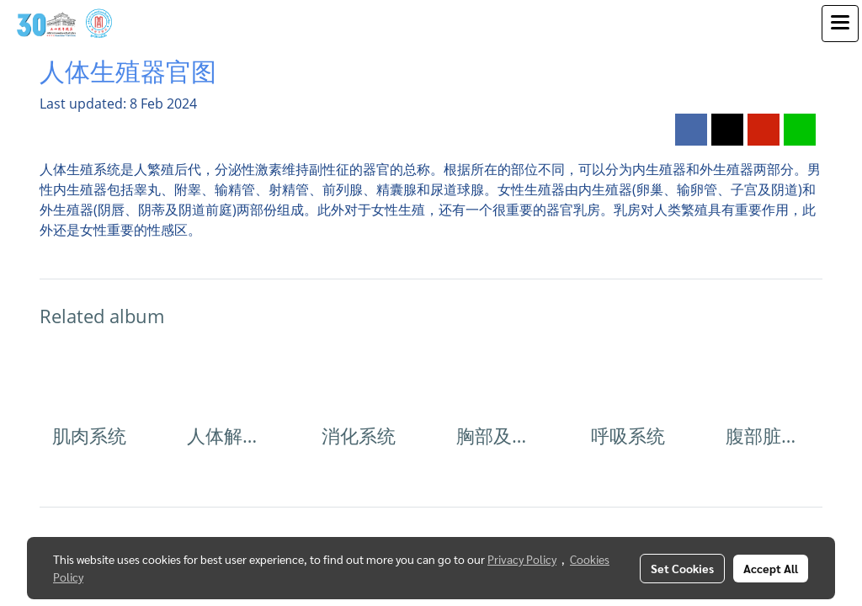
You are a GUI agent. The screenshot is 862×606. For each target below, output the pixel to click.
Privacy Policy (521, 558)
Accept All (770, 568)
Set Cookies (682, 568)
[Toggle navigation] (840, 23)
